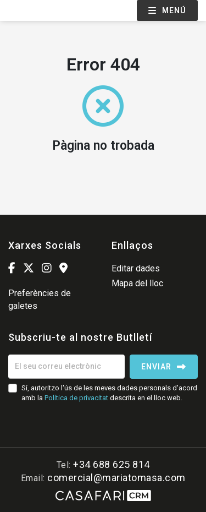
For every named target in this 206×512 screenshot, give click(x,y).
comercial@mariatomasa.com (116, 477)
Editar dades (136, 268)
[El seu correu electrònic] (66, 367)
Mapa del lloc (137, 283)
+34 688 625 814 (111, 464)
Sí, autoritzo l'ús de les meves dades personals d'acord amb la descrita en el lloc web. (109, 393)
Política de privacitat (76, 398)
